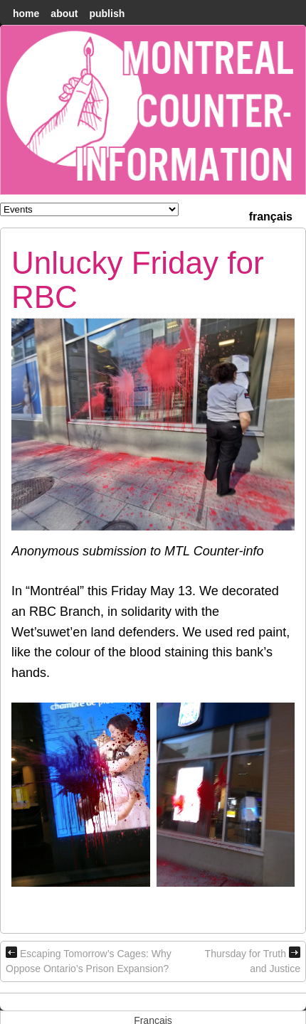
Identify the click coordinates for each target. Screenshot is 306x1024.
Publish (107, 13)
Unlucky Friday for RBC (137, 279)
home (26, 13)
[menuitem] (270, 215)
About (64, 13)
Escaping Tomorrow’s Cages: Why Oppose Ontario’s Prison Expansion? (89, 960)
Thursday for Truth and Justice (252, 960)
